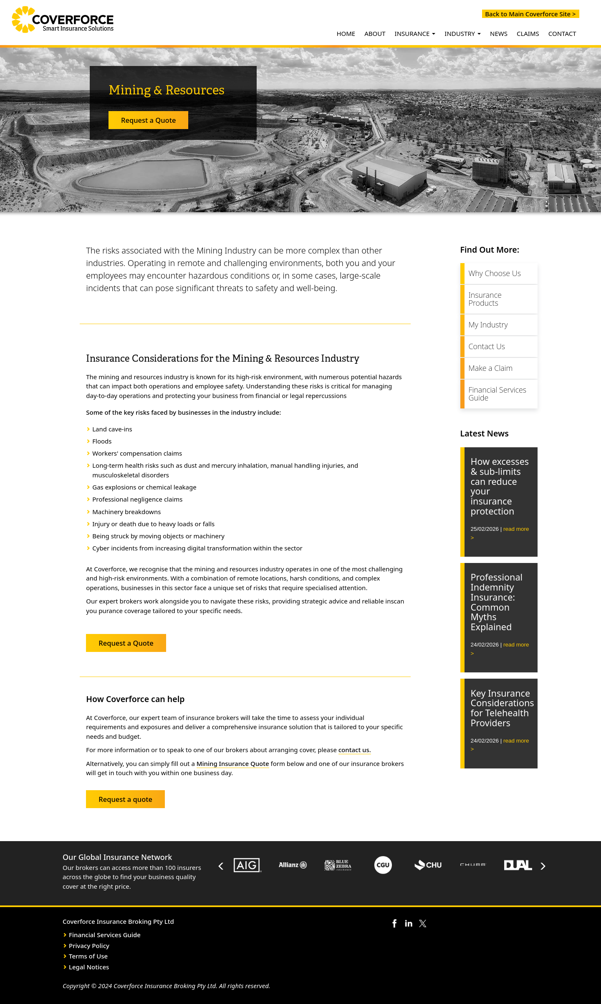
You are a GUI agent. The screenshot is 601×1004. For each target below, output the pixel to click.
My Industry (488, 324)
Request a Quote (148, 120)
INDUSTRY (462, 33)
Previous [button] (221, 866)
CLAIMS (528, 33)
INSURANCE (415, 33)
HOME (345, 33)
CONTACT (562, 33)
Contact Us (487, 346)
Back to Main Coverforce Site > (529, 14)
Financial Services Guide (498, 394)
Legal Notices (89, 967)
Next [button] (542, 866)
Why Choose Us (495, 273)
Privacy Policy (89, 945)
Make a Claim (491, 368)
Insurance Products (485, 299)
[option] (247, 866)
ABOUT (374, 33)
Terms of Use (88, 956)
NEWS (499, 33)
